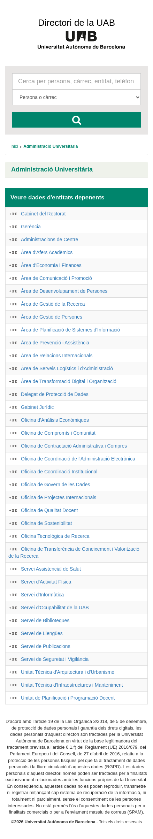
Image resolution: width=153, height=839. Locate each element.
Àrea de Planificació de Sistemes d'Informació (70, 330)
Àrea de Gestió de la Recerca (53, 304)
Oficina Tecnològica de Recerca (55, 536)
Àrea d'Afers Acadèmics (46, 252)
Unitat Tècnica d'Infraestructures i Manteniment (72, 685)
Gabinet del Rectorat (43, 213)
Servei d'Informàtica (42, 594)
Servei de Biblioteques (45, 620)
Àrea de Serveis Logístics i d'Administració (67, 368)
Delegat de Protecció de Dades (55, 394)
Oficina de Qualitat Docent (49, 510)
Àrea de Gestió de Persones (51, 317)
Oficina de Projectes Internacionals (58, 497)
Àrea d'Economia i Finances (51, 265)
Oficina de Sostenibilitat (46, 523)
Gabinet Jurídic (37, 407)
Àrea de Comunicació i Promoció (56, 278)
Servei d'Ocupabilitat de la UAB (55, 607)
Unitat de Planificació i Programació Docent (68, 698)
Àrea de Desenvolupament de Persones (64, 291)
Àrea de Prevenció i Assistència (55, 342)
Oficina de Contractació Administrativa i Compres (74, 446)
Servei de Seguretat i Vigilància (55, 659)
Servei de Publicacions (45, 646)
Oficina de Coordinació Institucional (59, 471)
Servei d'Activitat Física (46, 582)
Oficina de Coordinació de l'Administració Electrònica (78, 459)
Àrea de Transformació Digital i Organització (68, 381)
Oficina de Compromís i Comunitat (58, 433)
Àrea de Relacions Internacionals (56, 355)
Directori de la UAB (76, 22)
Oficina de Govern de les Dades (55, 484)
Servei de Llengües (42, 633)
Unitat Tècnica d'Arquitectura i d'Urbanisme (67, 672)
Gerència (31, 226)
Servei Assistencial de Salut (51, 569)
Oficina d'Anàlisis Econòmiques (55, 420)
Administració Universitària (52, 169)
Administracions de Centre (49, 239)
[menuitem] (14, 146)
